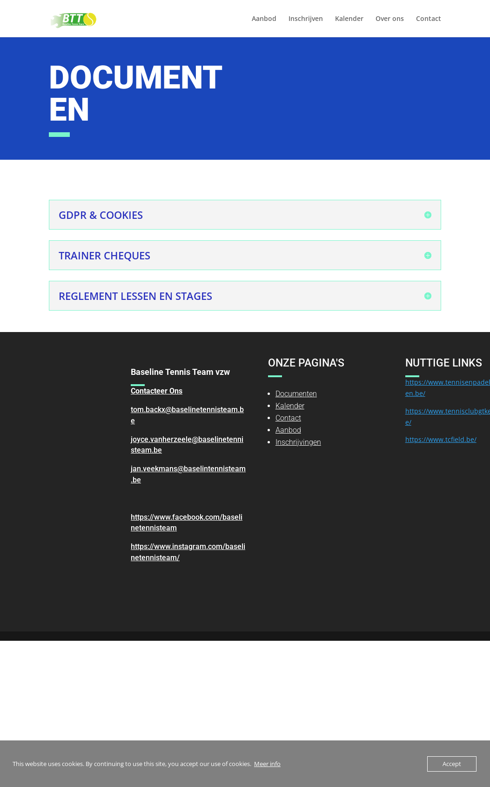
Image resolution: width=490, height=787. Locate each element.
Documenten (296, 393)
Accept (452, 764)
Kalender (349, 19)
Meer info (267, 764)
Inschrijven (306, 19)
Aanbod (264, 19)
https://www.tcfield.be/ (441, 439)
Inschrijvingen (298, 442)
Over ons (390, 19)
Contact (428, 19)
